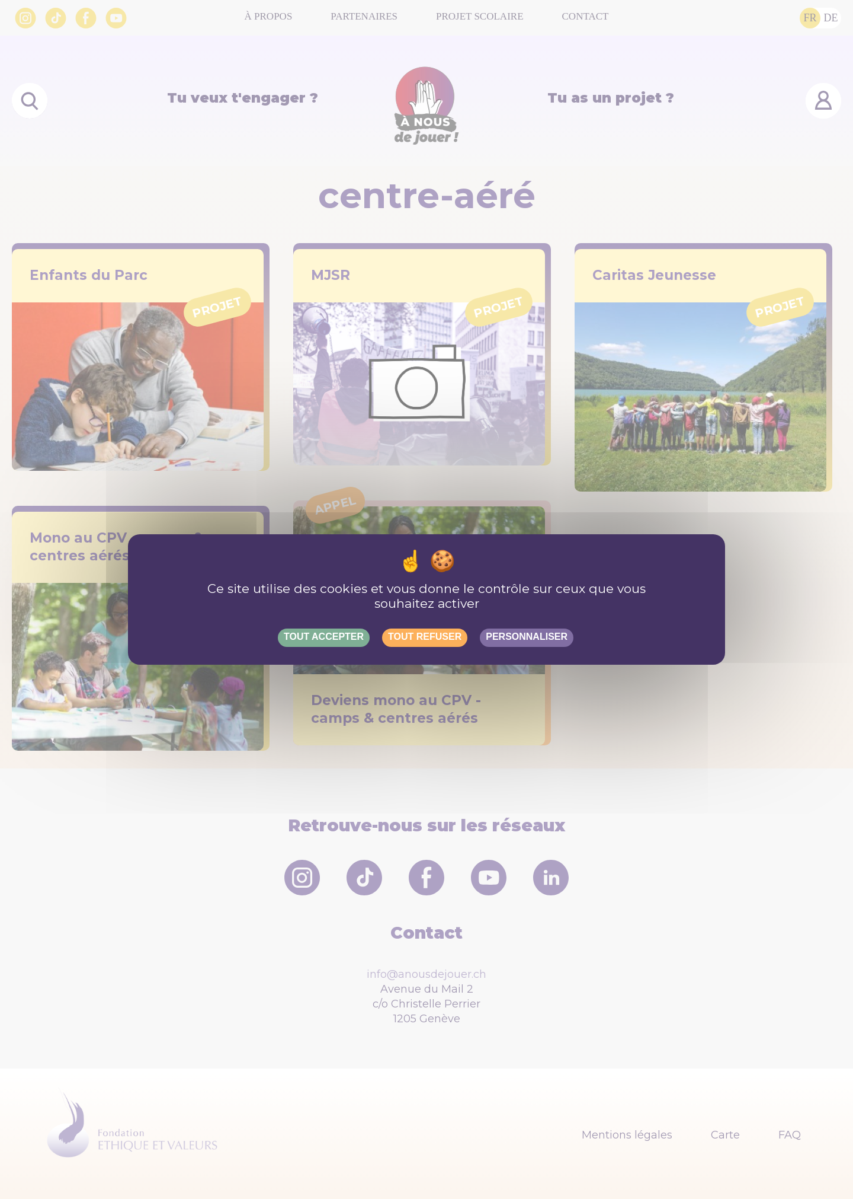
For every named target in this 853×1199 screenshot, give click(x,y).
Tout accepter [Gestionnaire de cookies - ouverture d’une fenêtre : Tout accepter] (324, 637)
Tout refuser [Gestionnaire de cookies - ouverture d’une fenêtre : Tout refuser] (424, 637)
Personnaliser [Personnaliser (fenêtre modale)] (526, 637)
